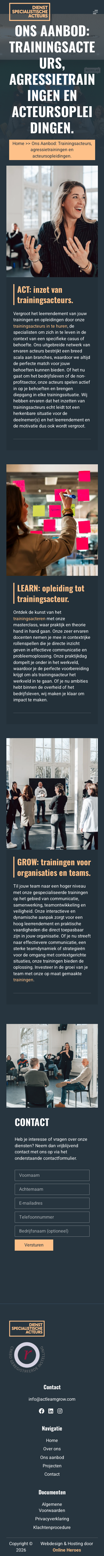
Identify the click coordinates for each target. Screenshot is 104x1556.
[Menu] (95, 12)
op (14, 1543)
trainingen (23, 980)
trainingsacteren (29, 618)
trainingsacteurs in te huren (40, 326)
